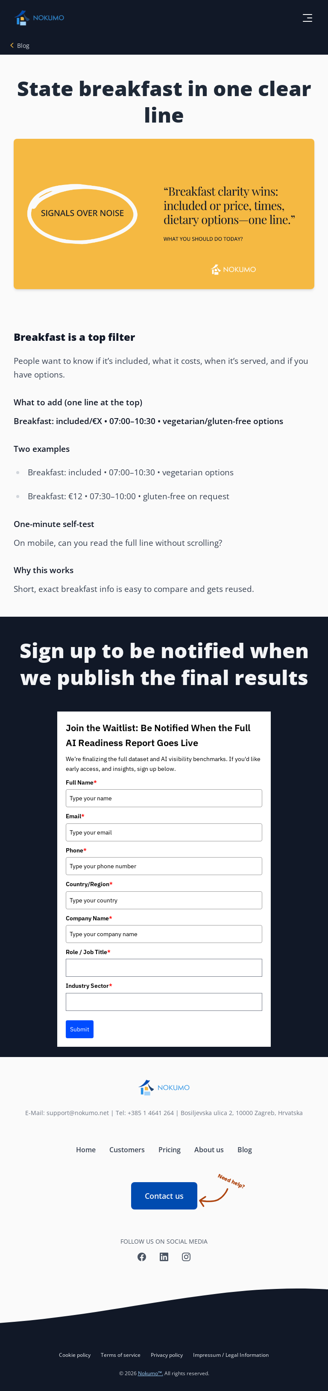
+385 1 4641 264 (151, 1113)
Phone (76, 850)
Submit (79, 1029)
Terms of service (121, 1355)
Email (75, 816)
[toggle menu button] (307, 18)
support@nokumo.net (78, 1113)
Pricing (169, 1149)
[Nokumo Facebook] (142, 1257)
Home (86, 1149)
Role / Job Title (88, 952)
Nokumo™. (150, 1373)
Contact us (171, 1191)
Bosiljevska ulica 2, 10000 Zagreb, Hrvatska (242, 1113)
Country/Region (89, 884)
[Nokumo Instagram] (186, 1257)
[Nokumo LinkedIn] (164, 1257)
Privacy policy (167, 1355)
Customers (127, 1149)
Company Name (89, 918)
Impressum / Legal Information (231, 1355)
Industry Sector (89, 986)
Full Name (81, 782)
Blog (23, 45)
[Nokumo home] (164, 1088)
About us (209, 1149)
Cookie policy (75, 1355)
